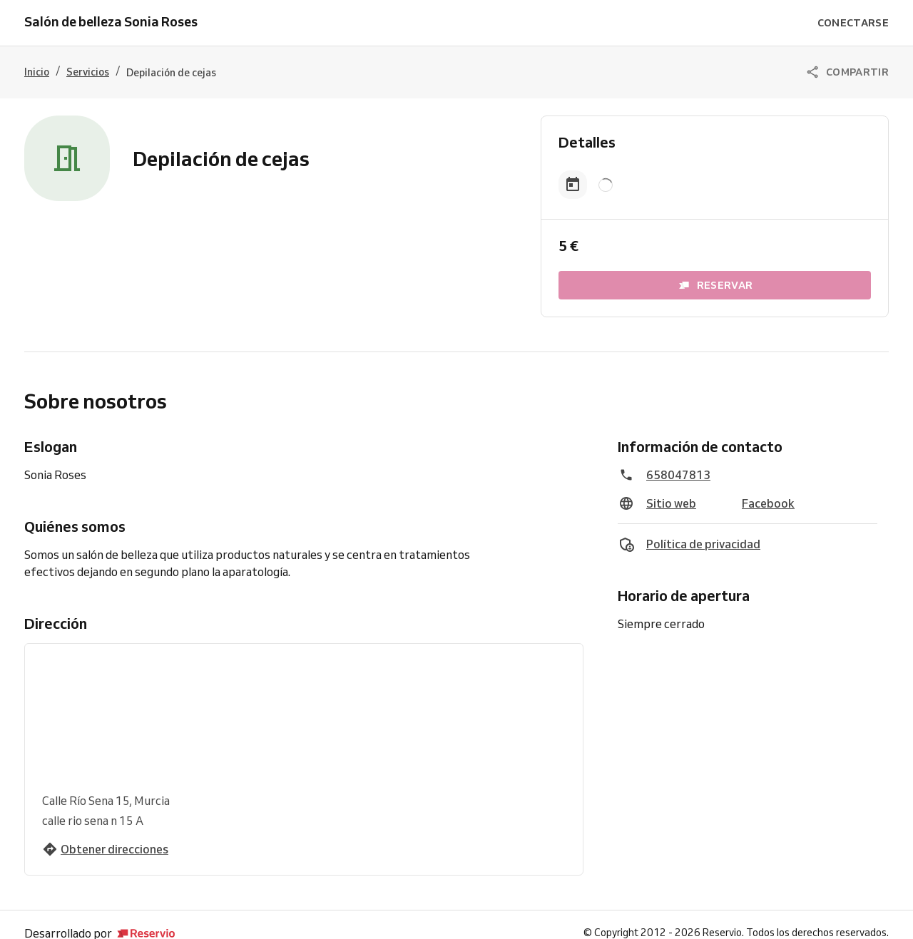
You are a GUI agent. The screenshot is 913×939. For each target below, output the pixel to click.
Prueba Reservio (428, 922)
